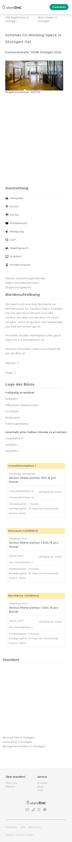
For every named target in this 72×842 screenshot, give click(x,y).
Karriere (10, 786)
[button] (9, 76)
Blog (40, 786)
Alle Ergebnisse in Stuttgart (17, 19)
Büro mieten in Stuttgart (47, 19)
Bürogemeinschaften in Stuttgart (24, 746)
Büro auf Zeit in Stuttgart (19, 737)
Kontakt (42, 783)
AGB (22, 827)
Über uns (11, 783)
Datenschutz (34, 827)
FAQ (40, 790)
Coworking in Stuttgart (17, 742)
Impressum (11, 827)
